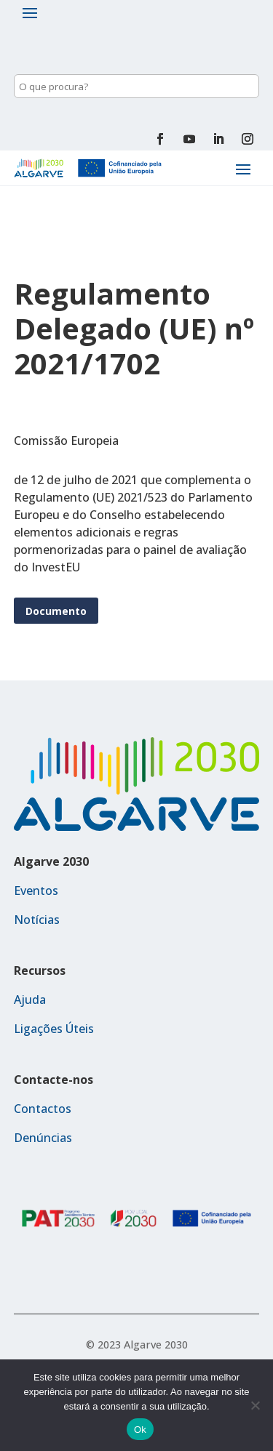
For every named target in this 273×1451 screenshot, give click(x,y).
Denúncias (43, 1138)
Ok (140, 1429)
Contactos (42, 1109)
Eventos (36, 891)
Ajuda (30, 1000)
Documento (56, 611)
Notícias (37, 920)
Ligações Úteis (54, 1029)
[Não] (255, 1405)
